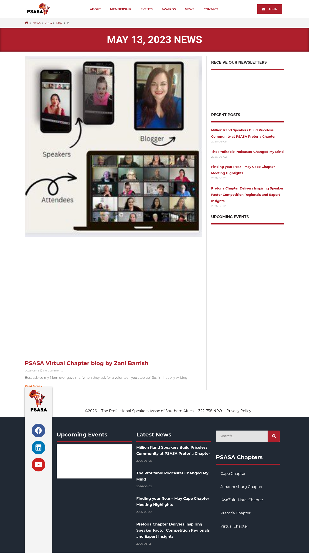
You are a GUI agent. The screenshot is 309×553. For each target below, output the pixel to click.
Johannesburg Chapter (241, 487)
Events (147, 9)
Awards (169, 9)
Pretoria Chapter (235, 513)
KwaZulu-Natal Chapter (241, 500)
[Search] (274, 436)
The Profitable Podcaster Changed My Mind (247, 152)
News (190, 9)
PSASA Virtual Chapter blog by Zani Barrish (86, 363)
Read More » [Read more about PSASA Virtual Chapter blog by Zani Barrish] (34, 386)
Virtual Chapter (234, 526)
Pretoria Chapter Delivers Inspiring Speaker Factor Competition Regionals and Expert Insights (247, 194)
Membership (121, 9)
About (95, 9)
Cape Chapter (233, 473)
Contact (211, 9)
